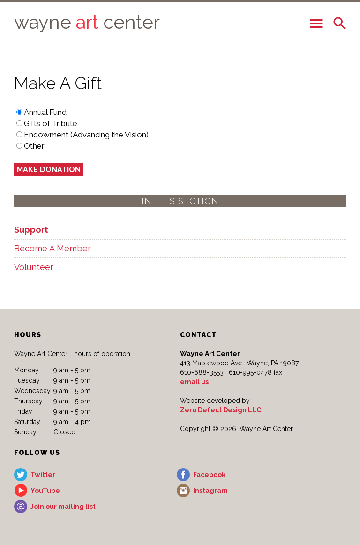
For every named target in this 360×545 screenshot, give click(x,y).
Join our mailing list (63, 506)
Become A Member (52, 248)
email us (194, 382)
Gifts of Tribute (50, 123)
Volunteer (33, 267)
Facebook (209, 474)
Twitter (42, 474)
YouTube (45, 490)
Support (31, 230)
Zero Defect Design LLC (220, 410)
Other (34, 146)
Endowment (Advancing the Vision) (86, 134)
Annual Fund (45, 112)
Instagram (210, 490)
